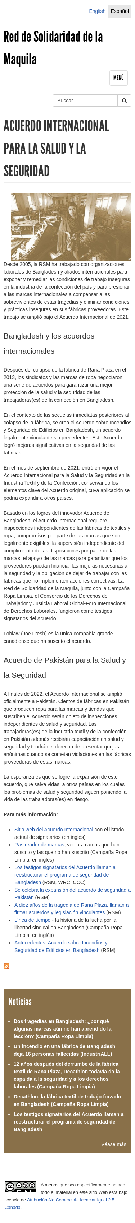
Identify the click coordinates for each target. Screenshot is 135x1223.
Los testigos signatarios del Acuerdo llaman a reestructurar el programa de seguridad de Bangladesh (65, 874)
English (97, 11)
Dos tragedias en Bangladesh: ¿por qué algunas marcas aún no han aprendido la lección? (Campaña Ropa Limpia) (63, 1028)
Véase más (113, 1144)
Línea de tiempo (32, 920)
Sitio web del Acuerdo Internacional (54, 829)
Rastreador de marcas (39, 845)
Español (120, 11)
